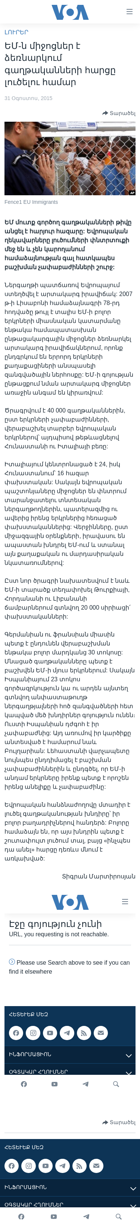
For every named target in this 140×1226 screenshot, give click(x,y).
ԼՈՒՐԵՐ (16, 32)
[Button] (119, 113)
